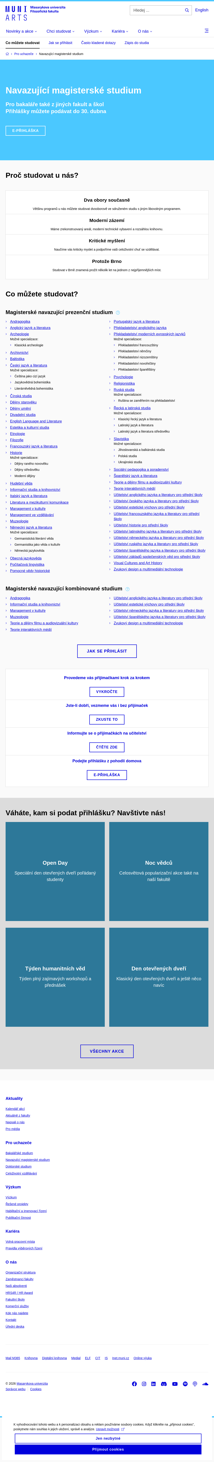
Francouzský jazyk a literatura (34, 446)
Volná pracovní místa (20, 1241)
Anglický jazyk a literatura (30, 328)
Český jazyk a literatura (28, 365)
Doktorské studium (19, 1166)
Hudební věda (21, 483)
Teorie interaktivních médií (134, 488)
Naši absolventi (16, 1286)
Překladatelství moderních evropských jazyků (149, 334)
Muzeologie (19, 521)
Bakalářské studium (19, 1153)
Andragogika (20, 321)
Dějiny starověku (23, 402)
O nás (11, 1262)
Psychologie (123, 377)
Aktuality (14, 1098)
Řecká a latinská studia (132, 408)
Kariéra (12, 1231)
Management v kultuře (27, 509)
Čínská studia (21, 396)
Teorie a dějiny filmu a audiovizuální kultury (148, 482)
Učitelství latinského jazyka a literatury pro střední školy (157, 531)
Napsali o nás (15, 1122)
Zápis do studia (137, 43)
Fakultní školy (15, 1299)
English (201, 10)
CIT (97, 1358)
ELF (88, 1358)
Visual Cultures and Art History (138, 563)
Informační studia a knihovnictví (35, 490)
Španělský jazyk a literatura (135, 476)
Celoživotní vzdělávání (21, 1173)
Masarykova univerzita (32, 1383)
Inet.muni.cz (120, 1358)
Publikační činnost (18, 1217)
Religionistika (124, 383)
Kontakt (11, 1320)
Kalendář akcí (15, 1109)
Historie (16, 453)
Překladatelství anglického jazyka (140, 328)
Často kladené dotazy (98, 43)
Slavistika (121, 439)
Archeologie (19, 334)
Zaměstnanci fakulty (20, 1279)
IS (106, 1358)
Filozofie (17, 440)
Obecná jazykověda (26, 558)
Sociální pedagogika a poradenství (141, 469)
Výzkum (13, 1187)
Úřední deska (15, 1326)
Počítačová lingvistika (27, 564)
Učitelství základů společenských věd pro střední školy (157, 557)
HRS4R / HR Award (19, 1293)
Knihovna (31, 1358)
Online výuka (143, 1358)
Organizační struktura (21, 1272)
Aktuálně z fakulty (18, 1115)
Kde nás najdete (17, 1313)
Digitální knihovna (54, 1358)
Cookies (36, 1389)
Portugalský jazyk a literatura (137, 321)
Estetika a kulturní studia (29, 427)
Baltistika (17, 359)
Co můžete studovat (23, 43)
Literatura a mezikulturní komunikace (39, 502)
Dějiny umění (20, 408)
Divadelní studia (23, 415)
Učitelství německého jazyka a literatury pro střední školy (159, 538)
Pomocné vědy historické (30, 571)
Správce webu (16, 1389)
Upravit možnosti (110, 1435)
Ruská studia (124, 390)
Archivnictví (19, 353)
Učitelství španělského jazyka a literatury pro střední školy (159, 550)
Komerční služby (17, 1306)
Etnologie (17, 434)
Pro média (13, 1129)
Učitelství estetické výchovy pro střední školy (149, 507)
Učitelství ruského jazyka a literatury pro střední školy (156, 544)
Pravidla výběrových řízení (24, 1248)
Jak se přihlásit (60, 43)
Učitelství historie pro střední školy (141, 525)
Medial (76, 1358)
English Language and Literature (36, 421)
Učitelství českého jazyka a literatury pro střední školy (156, 501)
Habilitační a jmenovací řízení (26, 1211)
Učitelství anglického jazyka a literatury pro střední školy (158, 495)
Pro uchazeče (19, 1143)
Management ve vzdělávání (32, 515)
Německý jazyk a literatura (31, 527)
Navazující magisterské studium (28, 1160)
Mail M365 (13, 1358)
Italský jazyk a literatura (28, 496)
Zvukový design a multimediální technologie (148, 569)
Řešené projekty (17, 1204)
